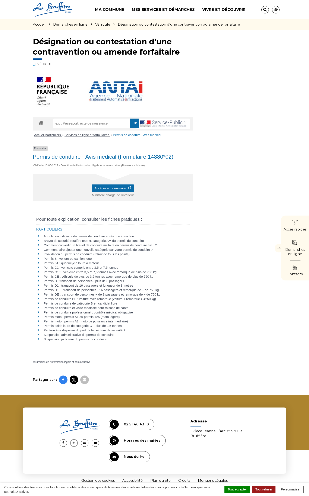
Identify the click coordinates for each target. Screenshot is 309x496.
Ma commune (109, 9)
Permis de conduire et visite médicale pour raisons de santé (86, 308)
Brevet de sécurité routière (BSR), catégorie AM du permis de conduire (94, 240)
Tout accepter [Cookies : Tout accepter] (237, 489)
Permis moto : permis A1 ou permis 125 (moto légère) (82, 317)
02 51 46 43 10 (129, 424)
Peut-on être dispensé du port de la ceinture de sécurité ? (84, 330)
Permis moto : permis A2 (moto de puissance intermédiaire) (86, 321)
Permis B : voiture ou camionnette (68, 258)
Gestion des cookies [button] (98, 481)
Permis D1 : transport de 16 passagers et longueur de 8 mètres (88, 285)
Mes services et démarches (163, 9)
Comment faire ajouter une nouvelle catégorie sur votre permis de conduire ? (98, 249)
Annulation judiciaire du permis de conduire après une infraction (89, 236)
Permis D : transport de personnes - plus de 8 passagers (84, 281)
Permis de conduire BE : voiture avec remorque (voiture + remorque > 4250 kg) (100, 299)
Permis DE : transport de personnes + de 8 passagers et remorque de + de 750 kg (102, 294)
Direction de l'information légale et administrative (63, 362)
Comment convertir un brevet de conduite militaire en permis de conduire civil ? (100, 245)
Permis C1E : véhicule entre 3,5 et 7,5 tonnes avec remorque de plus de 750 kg (100, 272)
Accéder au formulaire (112, 188)
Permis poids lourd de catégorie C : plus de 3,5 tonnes (83, 326)
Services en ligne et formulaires (87, 135)
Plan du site (160, 481)
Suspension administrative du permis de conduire (79, 334)
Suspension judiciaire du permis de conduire (75, 339)
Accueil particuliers (48, 135)
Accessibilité (132, 481)
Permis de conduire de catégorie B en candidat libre (80, 303)
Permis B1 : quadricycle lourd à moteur (71, 263)
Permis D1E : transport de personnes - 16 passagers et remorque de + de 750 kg (101, 290)
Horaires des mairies (135, 440)
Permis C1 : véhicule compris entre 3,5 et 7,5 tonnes (81, 267)
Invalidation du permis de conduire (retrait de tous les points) (87, 254)
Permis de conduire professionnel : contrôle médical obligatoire (88, 312)
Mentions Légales (213, 481)
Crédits (184, 481)
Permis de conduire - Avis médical (137, 135)
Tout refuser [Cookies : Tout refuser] (263, 489)
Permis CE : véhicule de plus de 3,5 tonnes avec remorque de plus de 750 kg (99, 276)
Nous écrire (127, 456)
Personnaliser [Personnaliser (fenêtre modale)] (290, 489)
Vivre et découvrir (224, 9)
